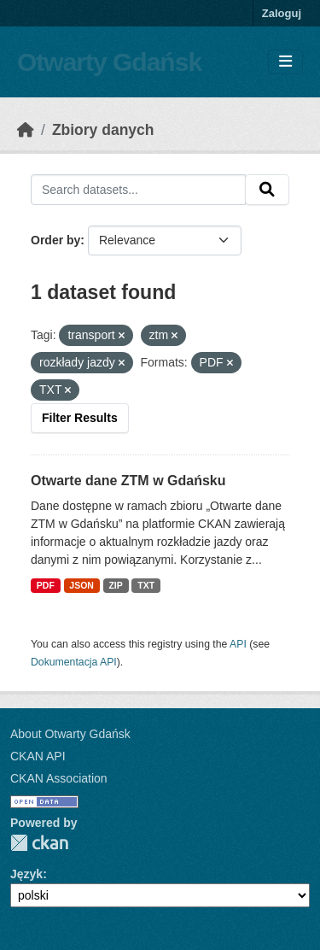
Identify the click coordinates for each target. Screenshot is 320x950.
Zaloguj (281, 13)
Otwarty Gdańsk (109, 62)
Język (26, 874)
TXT (145, 585)
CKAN (39, 843)
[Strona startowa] (25, 129)
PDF (46, 585)
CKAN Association (59, 778)
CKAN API (38, 756)
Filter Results (80, 418)
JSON (81, 585)
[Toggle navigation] (285, 62)
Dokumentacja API (74, 662)
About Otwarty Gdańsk (70, 734)
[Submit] (267, 189)
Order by (55, 240)
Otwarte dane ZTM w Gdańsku (128, 480)
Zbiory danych (103, 129)
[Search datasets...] (138, 189)
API (238, 644)
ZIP (115, 585)
